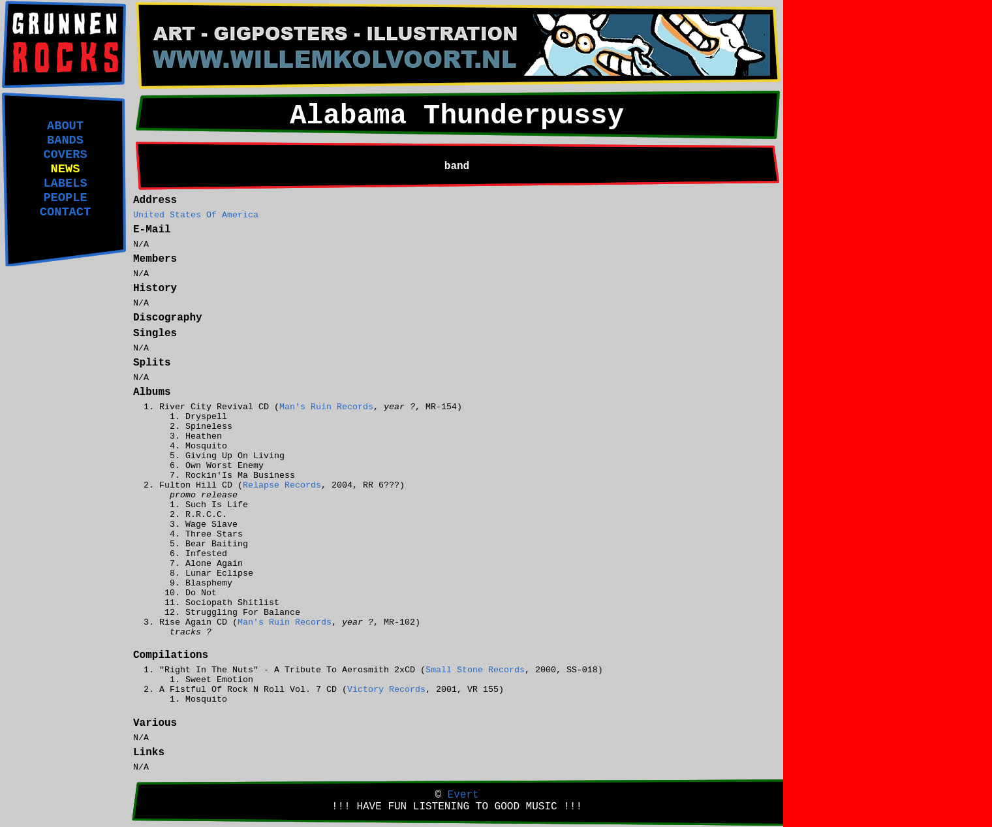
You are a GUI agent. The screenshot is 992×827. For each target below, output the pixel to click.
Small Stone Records (475, 670)
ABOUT (65, 126)
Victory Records (386, 689)
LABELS (65, 183)
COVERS (65, 155)
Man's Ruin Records (326, 407)
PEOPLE (65, 198)
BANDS (65, 140)
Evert (463, 795)
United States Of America (195, 215)
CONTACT (65, 212)
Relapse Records (282, 485)
